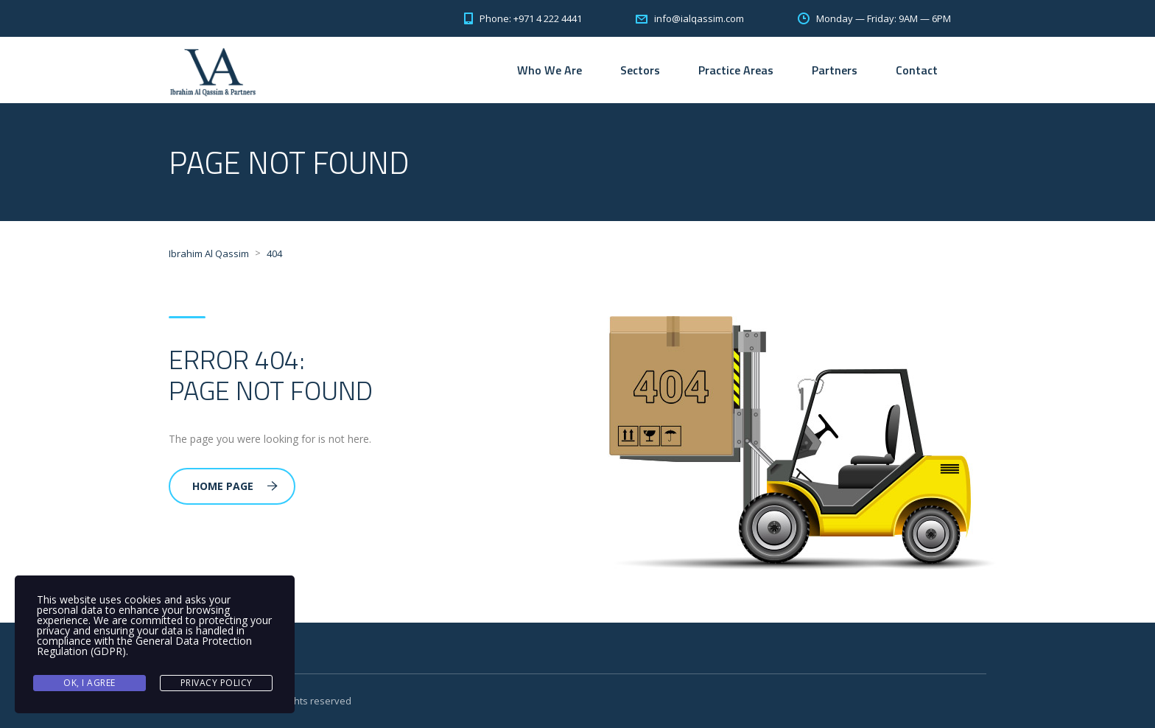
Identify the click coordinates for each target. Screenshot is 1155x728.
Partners (834, 70)
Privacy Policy (216, 682)
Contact (917, 70)
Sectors (640, 70)
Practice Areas (735, 70)
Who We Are (549, 70)
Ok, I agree (89, 682)
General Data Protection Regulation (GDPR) (144, 646)
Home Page (235, 486)
